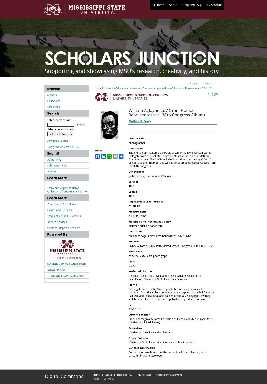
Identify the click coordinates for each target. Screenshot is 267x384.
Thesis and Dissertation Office (65, 275)
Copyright (108, 378)
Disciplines (53, 107)
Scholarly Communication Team (66, 263)
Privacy (96, 378)
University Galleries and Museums (122, 88)
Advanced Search (57, 141)
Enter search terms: (59, 120)
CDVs (203, 88)
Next (207, 83)
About (108, 374)
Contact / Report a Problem (63, 228)
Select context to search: (62, 129)
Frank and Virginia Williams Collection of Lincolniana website (67, 189)
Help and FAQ (124, 374)
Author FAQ (54, 159)
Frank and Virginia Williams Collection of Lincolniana (170, 88)
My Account (144, 374)
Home (98, 88)
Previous (194, 83)
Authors (52, 95)
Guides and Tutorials (59, 210)
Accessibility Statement (169, 374)
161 (210, 88)
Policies (51, 171)
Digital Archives (56, 269)
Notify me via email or (63, 147)
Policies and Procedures (61, 204)
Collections (53, 101)
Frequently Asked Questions (64, 216)
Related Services (57, 222)
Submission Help (57, 165)
